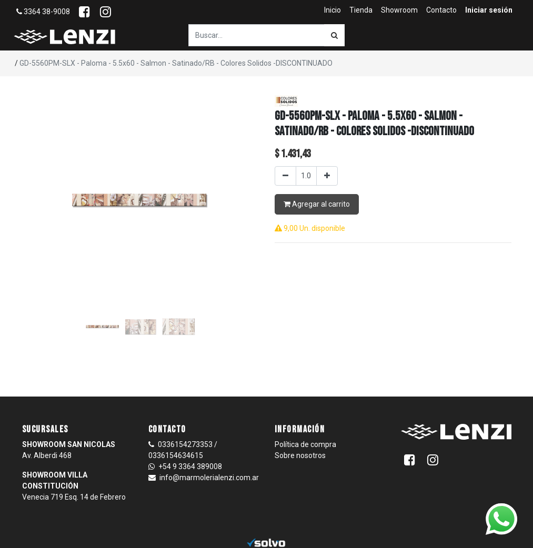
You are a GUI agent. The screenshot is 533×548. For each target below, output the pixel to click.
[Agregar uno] (327, 176)
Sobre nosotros (300, 455)
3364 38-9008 (43, 11)
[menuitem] (332, 10)
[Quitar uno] (285, 176)
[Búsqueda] (334, 35)
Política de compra (305, 444)
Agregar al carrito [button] (317, 204)
